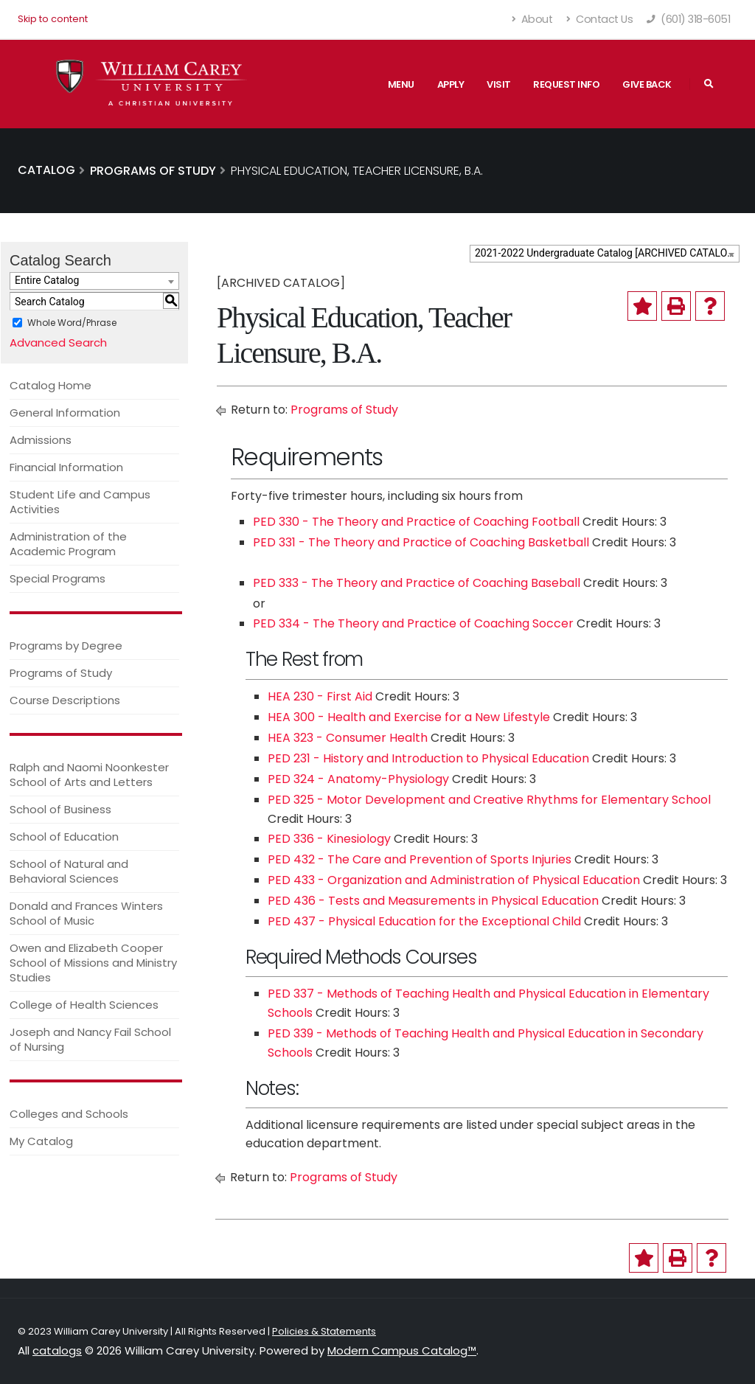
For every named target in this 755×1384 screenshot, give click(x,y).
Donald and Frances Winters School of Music (86, 913)
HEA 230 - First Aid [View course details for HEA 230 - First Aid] (320, 696)
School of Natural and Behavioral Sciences (69, 871)
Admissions (41, 440)
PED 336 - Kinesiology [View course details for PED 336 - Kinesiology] (329, 838)
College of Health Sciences (84, 1004)
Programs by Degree (66, 645)
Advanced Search (58, 342)
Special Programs (57, 578)
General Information (65, 412)
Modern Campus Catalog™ (401, 1350)
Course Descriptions (65, 700)
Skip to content (53, 19)
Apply (451, 84)
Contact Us (599, 19)
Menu (401, 84)
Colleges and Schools (69, 1114)
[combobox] (605, 253)
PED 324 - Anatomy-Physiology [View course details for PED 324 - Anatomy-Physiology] (358, 779)
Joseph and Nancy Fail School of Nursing (90, 1039)
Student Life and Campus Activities (80, 502)
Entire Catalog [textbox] (47, 280)
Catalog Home (50, 385)
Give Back (647, 84)
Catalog (46, 169)
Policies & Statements (324, 1331)
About (532, 19)
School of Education (64, 836)
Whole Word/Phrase (71, 322)
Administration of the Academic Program (68, 544)
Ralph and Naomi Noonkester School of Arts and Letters (89, 774)
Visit (499, 84)
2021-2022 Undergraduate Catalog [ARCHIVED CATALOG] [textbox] (606, 253)
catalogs (57, 1350)
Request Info (566, 84)
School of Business (60, 809)
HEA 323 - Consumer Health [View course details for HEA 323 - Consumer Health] (348, 737)
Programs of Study (61, 673)
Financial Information (66, 467)
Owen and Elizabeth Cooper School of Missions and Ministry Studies (93, 962)
